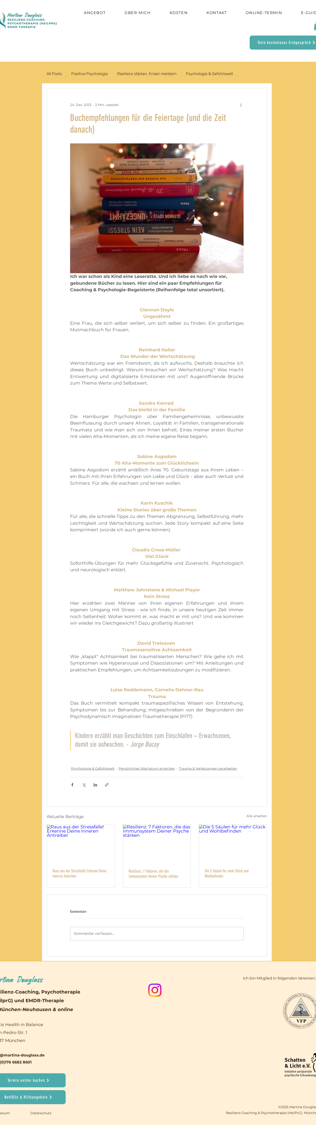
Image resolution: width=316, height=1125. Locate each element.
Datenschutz (41, 1113)
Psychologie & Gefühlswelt (209, 73)
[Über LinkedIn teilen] (95, 785)
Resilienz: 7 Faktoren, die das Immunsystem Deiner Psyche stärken (153, 874)
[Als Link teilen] (107, 785)
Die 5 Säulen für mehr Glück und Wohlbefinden (226, 873)
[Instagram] (155, 990)
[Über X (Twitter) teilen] (84, 785)
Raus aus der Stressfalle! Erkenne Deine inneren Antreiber (79, 873)
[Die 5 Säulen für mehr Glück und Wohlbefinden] (233, 844)
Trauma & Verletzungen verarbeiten (208, 768)
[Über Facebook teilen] (72, 785)
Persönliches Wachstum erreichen (147, 768)
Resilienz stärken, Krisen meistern (147, 73)
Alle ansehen (256, 816)
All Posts (54, 73)
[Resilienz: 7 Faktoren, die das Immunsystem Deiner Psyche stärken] (157, 844)
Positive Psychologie (89, 73)
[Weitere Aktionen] (241, 105)
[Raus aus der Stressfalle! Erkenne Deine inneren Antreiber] (81, 844)
